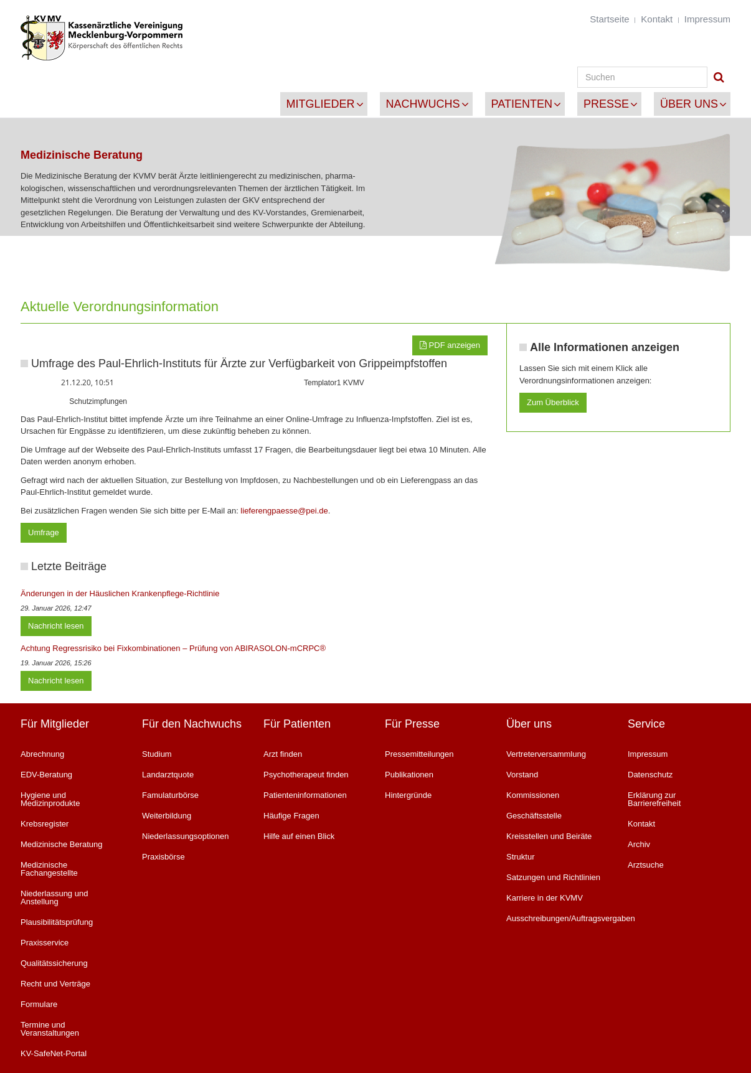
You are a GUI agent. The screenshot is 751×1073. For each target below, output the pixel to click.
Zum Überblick (553, 402)
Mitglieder (320, 104)
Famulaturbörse (170, 795)
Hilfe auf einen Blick (298, 836)
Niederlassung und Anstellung (54, 897)
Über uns (689, 104)
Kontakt (657, 19)
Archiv (639, 844)
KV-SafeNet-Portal (54, 1053)
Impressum (707, 19)
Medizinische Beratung (62, 844)
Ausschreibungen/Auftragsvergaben (557, 918)
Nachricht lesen (56, 625)
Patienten (521, 104)
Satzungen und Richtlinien (553, 877)
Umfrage (43, 532)
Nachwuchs (423, 104)
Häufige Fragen (291, 815)
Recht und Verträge (55, 983)
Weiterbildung (166, 815)
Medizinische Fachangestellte (49, 869)
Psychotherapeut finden (306, 774)
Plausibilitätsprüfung (57, 922)
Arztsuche (646, 864)
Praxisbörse (163, 856)
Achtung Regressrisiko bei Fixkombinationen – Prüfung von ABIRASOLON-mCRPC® (173, 648)
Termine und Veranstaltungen (50, 1029)
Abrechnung (42, 754)
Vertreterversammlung (546, 754)
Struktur (520, 856)
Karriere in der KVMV (544, 897)
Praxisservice (44, 942)
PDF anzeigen (450, 345)
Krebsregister (44, 823)
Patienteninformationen (305, 795)
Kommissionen (532, 795)
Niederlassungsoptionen (185, 836)
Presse (606, 104)
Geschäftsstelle (534, 815)
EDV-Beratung (46, 774)
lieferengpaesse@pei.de (284, 510)
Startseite (609, 19)
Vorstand (522, 774)
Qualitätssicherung (54, 963)
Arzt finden (282, 754)
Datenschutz (650, 774)
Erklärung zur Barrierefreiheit (654, 799)
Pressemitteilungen (419, 754)
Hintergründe (408, 795)
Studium (157, 754)
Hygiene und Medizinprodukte (50, 799)
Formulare (39, 1004)
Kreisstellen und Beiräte (549, 836)
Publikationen (409, 774)
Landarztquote (168, 774)
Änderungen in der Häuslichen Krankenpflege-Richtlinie (120, 593)
